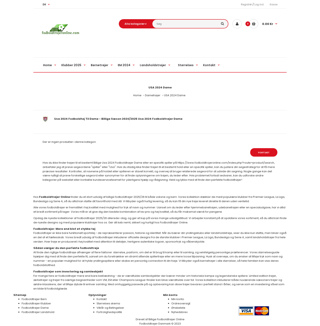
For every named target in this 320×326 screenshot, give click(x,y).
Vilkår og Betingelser (110, 308)
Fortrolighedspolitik (109, 312)
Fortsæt (264, 152)
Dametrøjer (152, 95)
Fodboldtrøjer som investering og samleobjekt (68, 271)
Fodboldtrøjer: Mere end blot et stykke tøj (64, 229)
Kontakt (102, 299)
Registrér (246, 4)
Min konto (177, 299)
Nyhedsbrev (179, 312)
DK (44, 4)
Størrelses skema (108, 303)
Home (137, 95)
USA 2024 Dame (175, 95)
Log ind (259, 4)
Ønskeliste (178, 308)
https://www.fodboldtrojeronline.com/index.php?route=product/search (226, 163)
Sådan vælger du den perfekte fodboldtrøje (66, 248)
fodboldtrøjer (232, 180)
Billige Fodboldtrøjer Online (166, 319)
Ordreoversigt (180, 303)
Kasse (273, 4)
